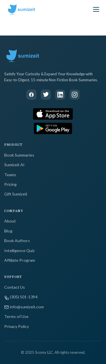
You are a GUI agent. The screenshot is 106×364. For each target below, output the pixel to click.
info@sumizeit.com (24, 306)
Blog (8, 230)
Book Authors (17, 240)
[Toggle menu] (96, 9)
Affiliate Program (19, 260)
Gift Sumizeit (15, 194)
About (10, 221)
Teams (10, 174)
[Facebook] (31, 95)
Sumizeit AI (14, 164)
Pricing (10, 184)
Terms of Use (16, 316)
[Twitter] (46, 95)
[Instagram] (75, 95)
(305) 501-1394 (20, 296)
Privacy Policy (16, 326)
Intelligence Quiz (19, 250)
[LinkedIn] (60, 95)
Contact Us (14, 287)
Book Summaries (19, 155)
